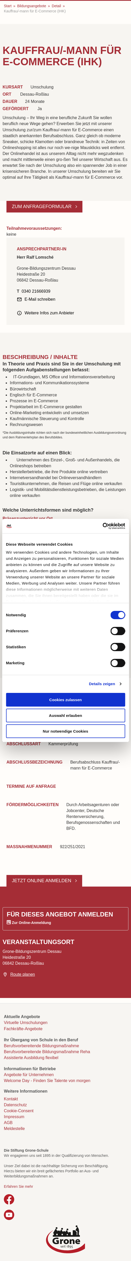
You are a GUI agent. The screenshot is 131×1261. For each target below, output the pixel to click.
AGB (8, 1122)
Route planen (22, 974)
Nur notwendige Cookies (65, 731)
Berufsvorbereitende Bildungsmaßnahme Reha (47, 1052)
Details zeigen (102, 684)
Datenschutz (15, 1105)
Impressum (14, 1117)
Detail (56, 6)
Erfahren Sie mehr (18, 1186)
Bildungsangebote (31, 6)
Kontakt (11, 1099)
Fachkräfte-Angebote (23, 1029)
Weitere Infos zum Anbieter (49, 313)
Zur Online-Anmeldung (31, 923)
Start (8, 6)
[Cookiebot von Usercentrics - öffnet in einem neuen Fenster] (102, 526)
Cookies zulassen (65, 700)
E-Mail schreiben (40, 299)
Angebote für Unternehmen (29, 1074)
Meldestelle (14, 1128)
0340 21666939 (36, 291)
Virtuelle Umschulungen (26, 1022)
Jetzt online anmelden (42, 880)
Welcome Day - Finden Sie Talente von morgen (47, 1080)
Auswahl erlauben (65, 715)
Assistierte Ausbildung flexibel (31, 1057)
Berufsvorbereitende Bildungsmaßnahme (41, 1046)
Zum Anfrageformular (42, 206)
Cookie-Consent (19, 1111)
